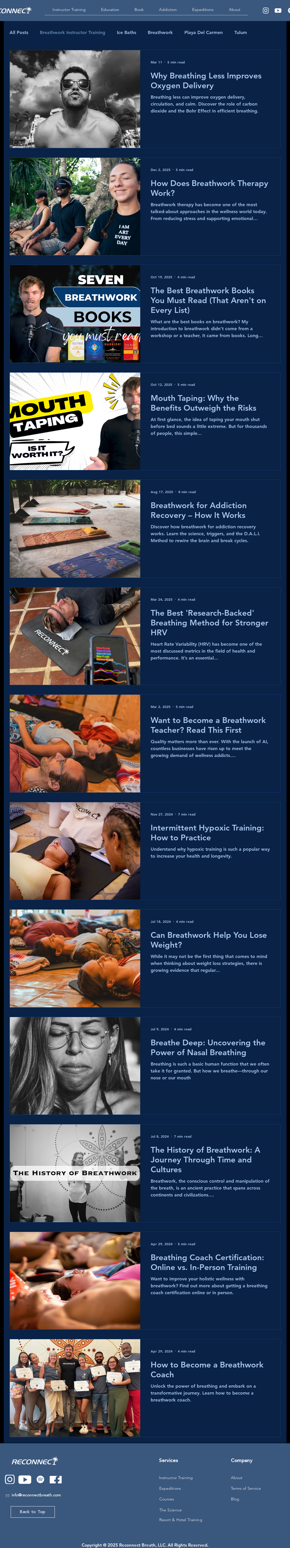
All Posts (19, 32)
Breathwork (160, 32)
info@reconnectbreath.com (36, 1495)
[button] (110, 11)
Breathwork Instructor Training (72, 32)
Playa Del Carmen (203, 32)
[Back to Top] (33, 1512)
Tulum (240, 32)
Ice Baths (126, 32)
